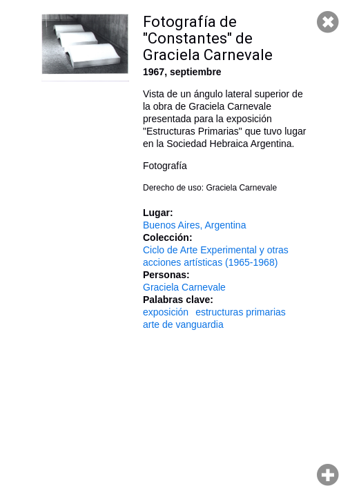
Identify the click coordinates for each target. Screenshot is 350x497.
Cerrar (328, 22)
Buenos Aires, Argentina (194, 225)
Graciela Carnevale (184, 287)
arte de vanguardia (183, 324)
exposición (165, 312)
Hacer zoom (328, 475)
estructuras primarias (240, 312)
